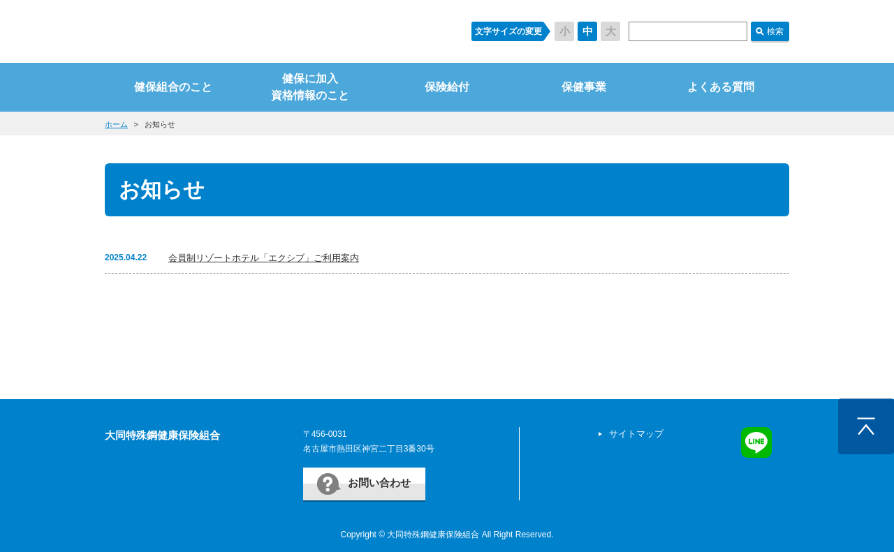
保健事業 (584, 87)
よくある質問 (720, 87)
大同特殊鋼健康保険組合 (162, 435)
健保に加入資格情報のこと (310, 87)
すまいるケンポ (274, 31)
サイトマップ (636, 433)
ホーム (116, 124)
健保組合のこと (173, 87)
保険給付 (447, 87)
